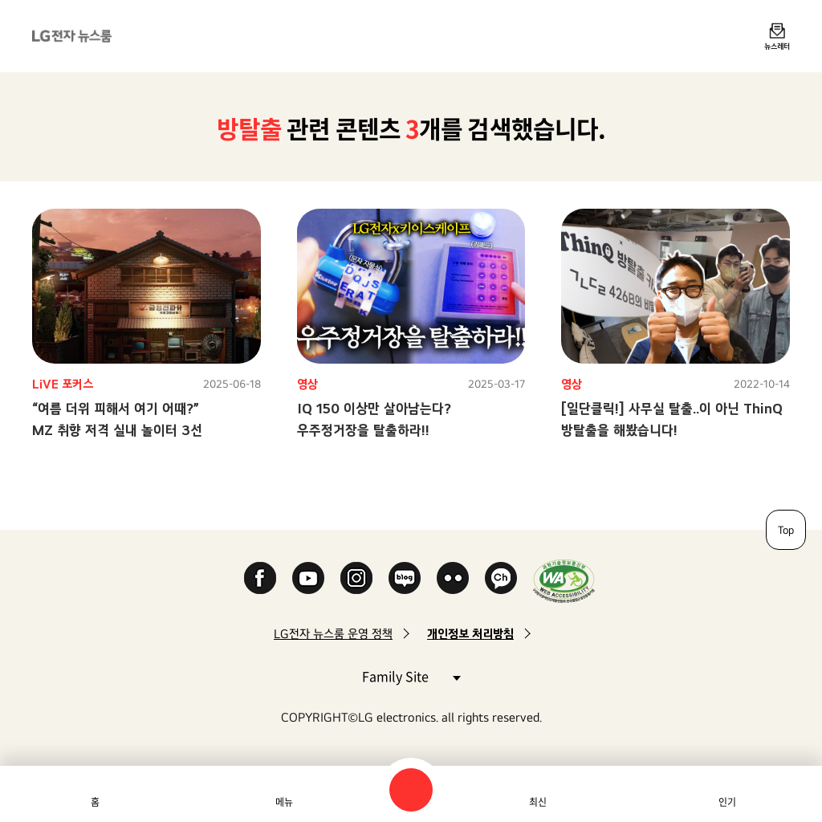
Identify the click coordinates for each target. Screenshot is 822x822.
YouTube (308, 578)
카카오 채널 (501, 578)
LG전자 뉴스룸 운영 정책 (333, 633)
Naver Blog (405, 578)
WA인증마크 (564, 581)
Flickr (453, 578)
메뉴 (284, 802)
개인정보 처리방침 (470, 633)
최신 (538, 802)
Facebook (260, 578)
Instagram (356, 578)
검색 (411, 790)
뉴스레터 (777, 46)
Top (786, 529)
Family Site (411, 675)
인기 (727, 802)
